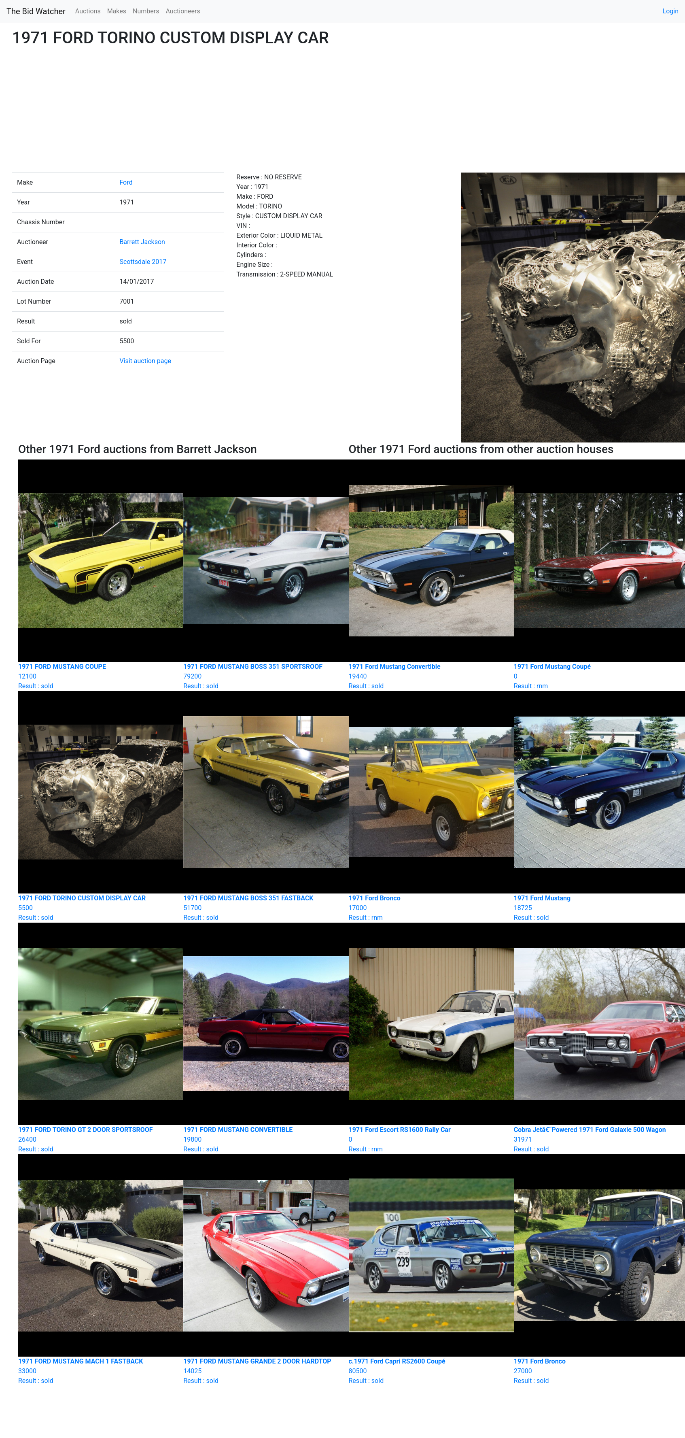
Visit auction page (145, 361)
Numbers (146, 11)
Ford (125, 182)
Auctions (88, 11)
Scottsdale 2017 (142, 262)
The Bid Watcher (36, 11)
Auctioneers (182, 11)
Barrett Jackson (142, 242)
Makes (116, 11)
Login (671, 11)
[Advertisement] (343, 111)
